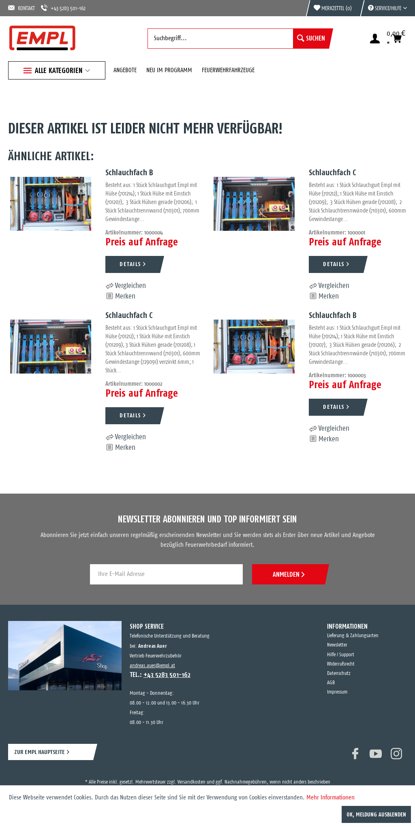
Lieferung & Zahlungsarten (353, 636)
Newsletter (337, 645)
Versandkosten (191, 782)
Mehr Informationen (330, 798)
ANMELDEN (288, 574)
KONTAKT (21, 7)
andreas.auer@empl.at (152, 666)
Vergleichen (125, 286)
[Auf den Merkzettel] (120, 296)
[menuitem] (383, 8)
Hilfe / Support (340, 655)
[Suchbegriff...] (238, 38)
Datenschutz (339, 673)
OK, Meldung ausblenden (376, 814)
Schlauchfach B (129, 172)
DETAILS (130, 263)
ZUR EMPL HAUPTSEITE (39, 751)
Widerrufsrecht (341, 664)
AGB (331, 683)
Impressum (337, 692)
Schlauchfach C (332, 172)
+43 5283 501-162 (63, 7)
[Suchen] (311, 38)
